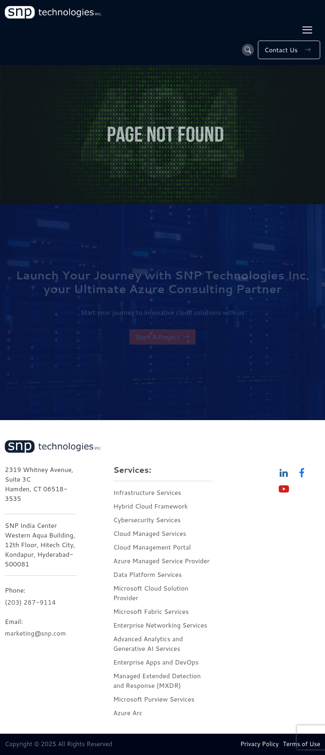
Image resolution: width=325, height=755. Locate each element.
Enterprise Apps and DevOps (156, 662)
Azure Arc (128, 712)
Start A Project (162, 337)
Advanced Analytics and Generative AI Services (148, 643)
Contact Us (289, 50)
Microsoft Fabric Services (151, 611)
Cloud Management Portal (152, 547)
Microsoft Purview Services (153, 699)
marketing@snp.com (35, 633)
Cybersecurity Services (147, 519)
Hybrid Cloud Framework (150, 506)
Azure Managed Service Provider (161, 560)
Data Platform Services (147, 574)
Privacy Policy (259, 744)
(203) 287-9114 (30, 602)
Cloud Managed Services (149, 533)
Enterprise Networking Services (161, 625)
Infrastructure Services (147, 492)
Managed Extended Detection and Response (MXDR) (157, 680)
